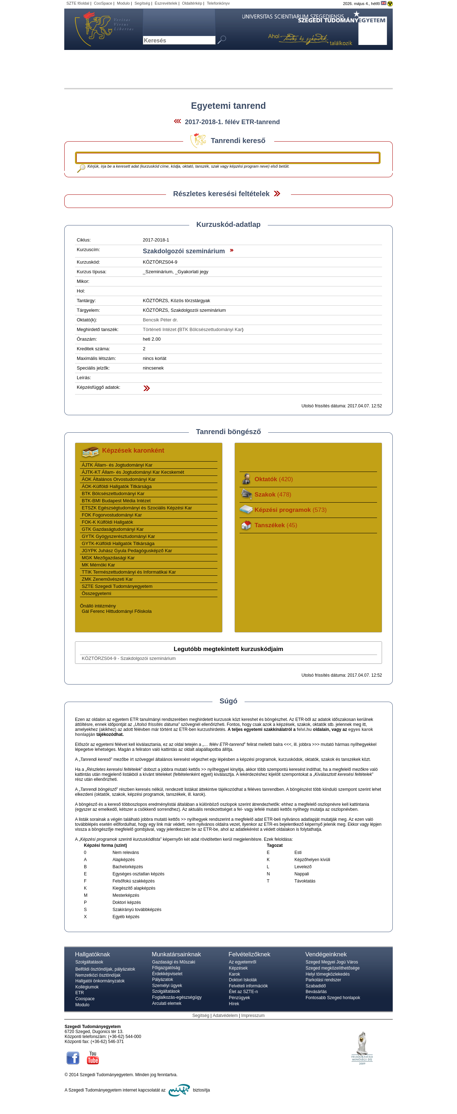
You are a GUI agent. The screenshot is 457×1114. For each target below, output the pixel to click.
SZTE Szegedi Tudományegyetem (117, 586)
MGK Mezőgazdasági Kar (108, 557)
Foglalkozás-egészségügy (177, 997)
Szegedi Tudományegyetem (100, 29)
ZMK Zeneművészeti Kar (107, 579)
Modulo (123, 3)
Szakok (273, 494)
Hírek (234, 1003)
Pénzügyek (239, 997)
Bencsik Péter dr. (160, 319)
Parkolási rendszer (323, 979)
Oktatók (274, 479)
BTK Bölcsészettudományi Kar (210, 329)
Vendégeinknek (326, 954)
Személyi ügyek (167, 985)
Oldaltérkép (192, 3)
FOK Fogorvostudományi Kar (112, 515)
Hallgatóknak (92, 954)
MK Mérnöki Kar (98, 565)
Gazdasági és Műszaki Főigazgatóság (173, 965)
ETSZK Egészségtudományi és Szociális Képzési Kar (137, 507)
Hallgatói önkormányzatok (100, 980)
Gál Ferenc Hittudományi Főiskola (117, 611)
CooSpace (103, 3)
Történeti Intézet (159, 329)
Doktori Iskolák (243, 979)
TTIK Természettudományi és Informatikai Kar (129, 572)
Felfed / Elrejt (277, 193)
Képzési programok (291, 510)
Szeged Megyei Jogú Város (332, 962)
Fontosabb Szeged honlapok (333, 997)
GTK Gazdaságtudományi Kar (113, 529)
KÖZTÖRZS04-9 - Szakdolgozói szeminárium (129, 658)
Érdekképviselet (167, 973)
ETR (79, 992)
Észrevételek (166, 3)
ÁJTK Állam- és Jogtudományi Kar (117, 465)
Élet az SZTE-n (243, 991)
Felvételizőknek (249, 954)
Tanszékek (276, 525)
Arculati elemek (166, 1003)
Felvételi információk (248, 985)
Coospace (85, 998)
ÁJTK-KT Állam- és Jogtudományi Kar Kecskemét (133, 472)
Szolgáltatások (89, 962)
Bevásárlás (316, 991)
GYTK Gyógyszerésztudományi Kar (118, 536)
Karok (234, 974)
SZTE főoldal (77, 3)
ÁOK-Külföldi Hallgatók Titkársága (117, 486)
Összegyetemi (96, 593)
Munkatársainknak (176, 954)
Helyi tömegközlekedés (328, 974)
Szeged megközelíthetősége (333, 968)
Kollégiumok (87, 987)
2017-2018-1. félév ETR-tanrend (232, 122)
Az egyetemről (242, 962)
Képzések (238, 968)
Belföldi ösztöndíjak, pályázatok (105, 969)
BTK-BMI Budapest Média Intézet (116, 500)
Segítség (142, 3)
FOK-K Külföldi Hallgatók (107, 522)
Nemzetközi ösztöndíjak (98, 975)
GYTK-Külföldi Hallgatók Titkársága (118, 543)
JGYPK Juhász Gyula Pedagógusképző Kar (127, 550)
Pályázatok (162, 979)
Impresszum (253, 1015)
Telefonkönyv (218, 3)
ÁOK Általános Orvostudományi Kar (119, 479)
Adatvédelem (225, 1015)
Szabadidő (316, 985)
